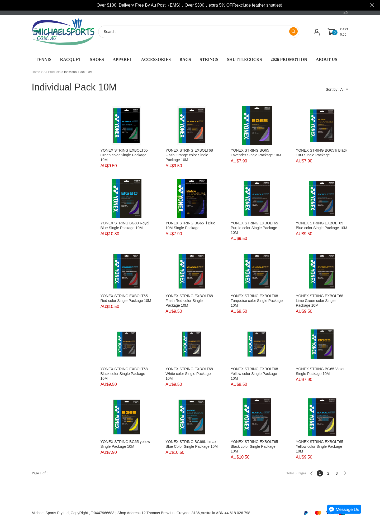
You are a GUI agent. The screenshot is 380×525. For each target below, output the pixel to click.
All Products (52, 72)
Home (36, 72)
